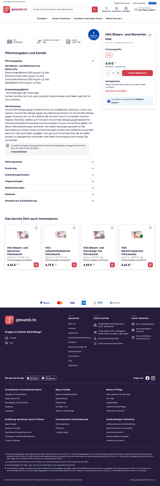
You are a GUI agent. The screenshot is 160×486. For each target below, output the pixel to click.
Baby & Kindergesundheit (66, 394)
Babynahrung (61, 398)
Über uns (72, 324)
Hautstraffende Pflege (116, 407)
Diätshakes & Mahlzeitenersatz (18, 432)
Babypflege (61, 403)
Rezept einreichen (61, 18)
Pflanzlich (60, 428)
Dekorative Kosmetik (115, 411)
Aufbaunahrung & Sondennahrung (120, 424)
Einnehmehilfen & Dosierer (117, 436)
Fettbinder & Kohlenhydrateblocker (20, 436)
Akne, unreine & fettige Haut (118, 394)
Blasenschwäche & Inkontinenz (119, 428)
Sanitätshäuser (74, 352)
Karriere (72, 328)
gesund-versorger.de (77, 347)
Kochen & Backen (12, 441)
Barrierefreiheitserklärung (79, 338)
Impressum (73, 365)
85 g (109, 55)
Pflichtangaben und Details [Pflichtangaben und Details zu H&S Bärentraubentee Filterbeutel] (133, 260)
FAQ (11, 343)
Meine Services (114, 18)
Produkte (42, 18)
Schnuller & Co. (62, 407)
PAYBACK (72, 342)
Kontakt (13, 338)
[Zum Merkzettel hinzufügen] (150, 35)
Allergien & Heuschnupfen (16, 394)
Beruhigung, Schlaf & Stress (16, 403)
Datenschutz (73, 356)
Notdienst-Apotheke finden (88, 18)
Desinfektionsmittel (114, 432)
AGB (70, 361)
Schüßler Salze (62, 432)
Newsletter (73, 333)
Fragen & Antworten (122, 3)
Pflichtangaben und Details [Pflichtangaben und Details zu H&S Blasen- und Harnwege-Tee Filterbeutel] (95, 260)
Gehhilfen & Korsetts (115, 441)
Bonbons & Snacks (13, 428)
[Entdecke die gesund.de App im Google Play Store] (48, 378)
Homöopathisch (62, 424)
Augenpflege (111, 403)
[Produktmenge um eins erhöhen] (118, 73)
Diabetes (9, 407)
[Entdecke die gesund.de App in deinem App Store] (33, 378)
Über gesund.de (139, 3)
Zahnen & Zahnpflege (65, 411)
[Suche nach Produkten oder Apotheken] (95, 9)
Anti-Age (110, 398)
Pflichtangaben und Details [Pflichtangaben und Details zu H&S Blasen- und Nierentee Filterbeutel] (19, 260)
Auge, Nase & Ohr (12, 398)
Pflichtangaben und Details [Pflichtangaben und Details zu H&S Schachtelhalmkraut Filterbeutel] (57, 260)
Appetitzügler (11, 424)
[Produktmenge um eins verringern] (108, 73)
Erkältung (9, 411)
